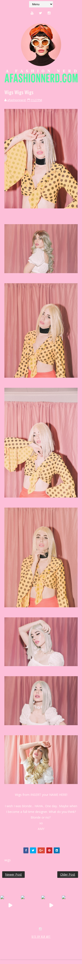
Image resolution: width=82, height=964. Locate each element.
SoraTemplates (28, 941)
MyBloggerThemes (14, 946)
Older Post (67, 874)
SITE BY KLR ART (41, 936)
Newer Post (13, 874)
